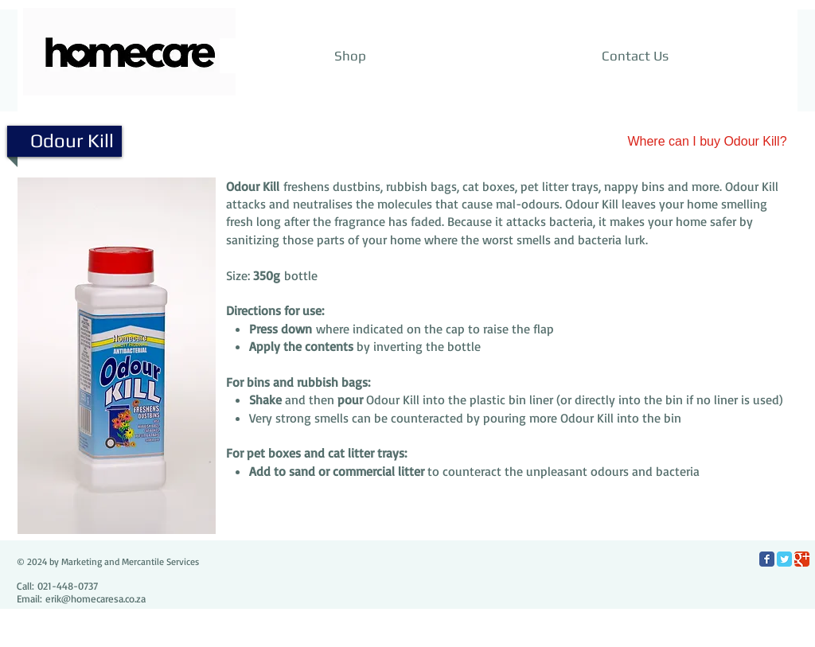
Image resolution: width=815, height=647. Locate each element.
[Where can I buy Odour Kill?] (707, 142)
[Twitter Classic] (784, 559)
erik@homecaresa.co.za (95, 598)
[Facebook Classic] (766, 559)
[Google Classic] (801, 559)
